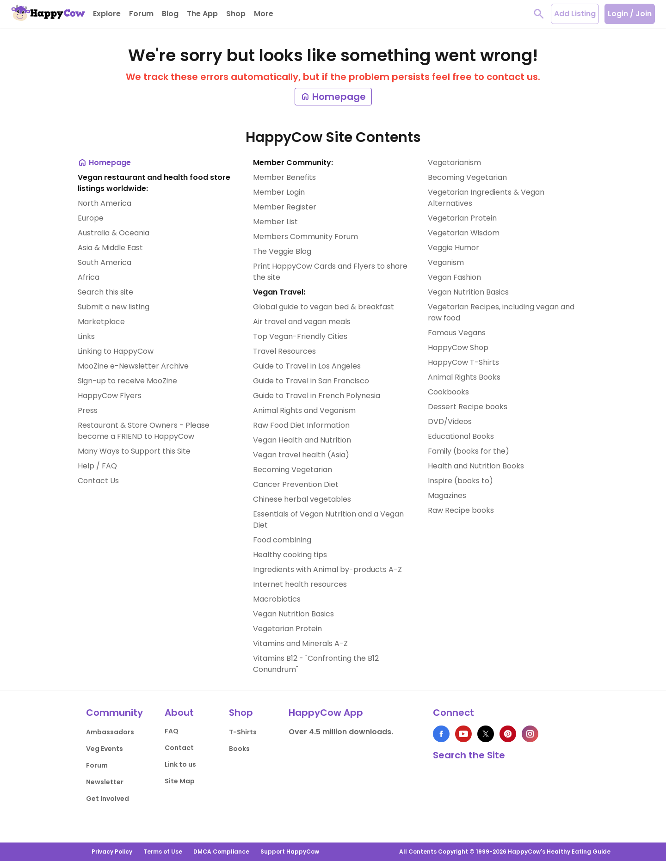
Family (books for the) (468, 451)
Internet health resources (300, 584)
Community (114, 712)
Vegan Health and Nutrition (302, 440)
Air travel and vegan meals (302, 321)
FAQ (172, 731)
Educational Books (461, 436)
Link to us (180, 764)
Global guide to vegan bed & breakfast (323, 306)
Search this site (105, 292)
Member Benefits (284, 177)
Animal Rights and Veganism (304, 410)
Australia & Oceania (113, 233)
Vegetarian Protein (287, 628)
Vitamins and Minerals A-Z (300, 643)
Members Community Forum (305, 236)
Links (86, 336)
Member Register (284, 207)
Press (88, 410)
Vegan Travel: (279, 292)
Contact (179, 747)
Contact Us (98, 480)
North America (104, 203)
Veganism (446, 262)
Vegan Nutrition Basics (293, 614)
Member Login (279, 192)
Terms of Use (162, 851)
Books (239, 748)
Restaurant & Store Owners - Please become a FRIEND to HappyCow (144, 431)
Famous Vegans (457, 332)
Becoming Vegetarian (292, 469)
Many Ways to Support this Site (134, 451)
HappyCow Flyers (110, 395)
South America (104, 262)
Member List (275, 221)
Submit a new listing (113, 306)
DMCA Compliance (221, 851)
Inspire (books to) (460, 480)
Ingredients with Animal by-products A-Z (327, 569)
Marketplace (101, 321)
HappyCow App (326, 712)
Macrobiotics (277, 599)
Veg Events (104, 748)
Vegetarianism (454, 162)
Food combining (282, 540)
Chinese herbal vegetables (302, 499)
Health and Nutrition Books (476, 466)
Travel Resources (284, 351)
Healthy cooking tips (290, 554)
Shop (241, 712)
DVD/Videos (450, 421)
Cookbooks (448, 392)
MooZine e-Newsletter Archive (133, 366)
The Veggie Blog (282, 251)
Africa (88, 277)
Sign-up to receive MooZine (127, 380)
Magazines (447, 495)
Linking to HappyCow (116, 351)
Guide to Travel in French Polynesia (316, 395)
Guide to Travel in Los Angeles (307, 366)
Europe (91, 218)
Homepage (333, 96)
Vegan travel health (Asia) (301, 454)
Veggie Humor (453, 247)
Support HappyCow (289, 851)
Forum (97, 765)
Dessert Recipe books (467, 406)
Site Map (180, 781)
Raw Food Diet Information (301, 425)
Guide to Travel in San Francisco (311, 380)
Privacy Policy (112, 851)
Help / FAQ (97, 466)
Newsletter (104, 782)
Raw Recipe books (461, 510)
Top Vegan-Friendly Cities (300, 336)
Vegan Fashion (454, 277)
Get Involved (107, 798)
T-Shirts (243, 732)
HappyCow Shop (458, 347)
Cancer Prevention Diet (296, 484)
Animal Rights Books (464, 377)
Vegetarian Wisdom (464, 233)
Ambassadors (110, 732)
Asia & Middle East (110, 247)
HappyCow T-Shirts (463, 362)
